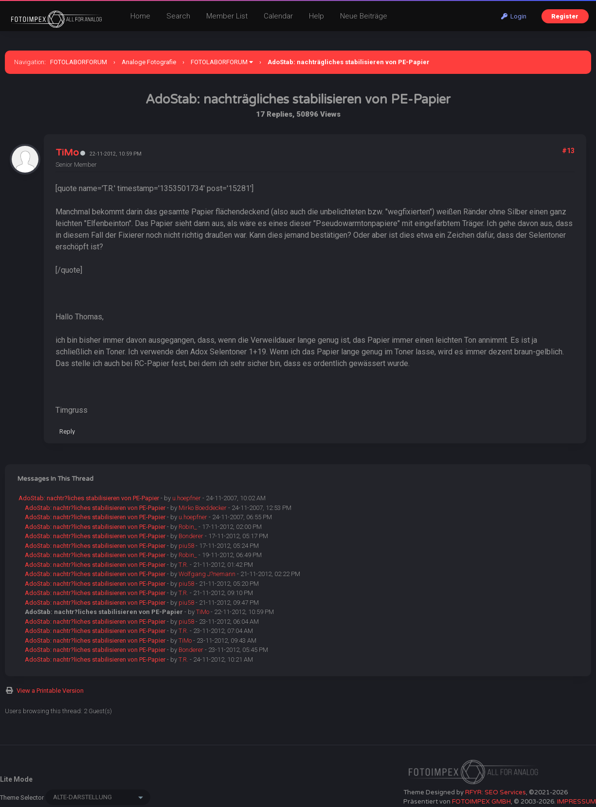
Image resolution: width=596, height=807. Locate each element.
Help (316, 16)
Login (513, 16)
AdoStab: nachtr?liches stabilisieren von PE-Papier (88, 498)
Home (140, 16)
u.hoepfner (186, 498)
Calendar (278, 16)
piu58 (186, 545)
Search (178, 16)
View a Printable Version (50, 690)
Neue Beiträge (363, 16)
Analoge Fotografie (149, 62)
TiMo (67, 152)
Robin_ (188, 526)
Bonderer (191, 536)
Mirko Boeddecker (203, 507)
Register (564, 16)
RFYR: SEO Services (495, 792)
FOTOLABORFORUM (78, 62)
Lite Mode (16, 779)
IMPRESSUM (576, 802)
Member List (227, 16)
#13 (568, 151)
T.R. (183, 564)
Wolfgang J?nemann (207, 574)
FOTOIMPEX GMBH (481, 802)
